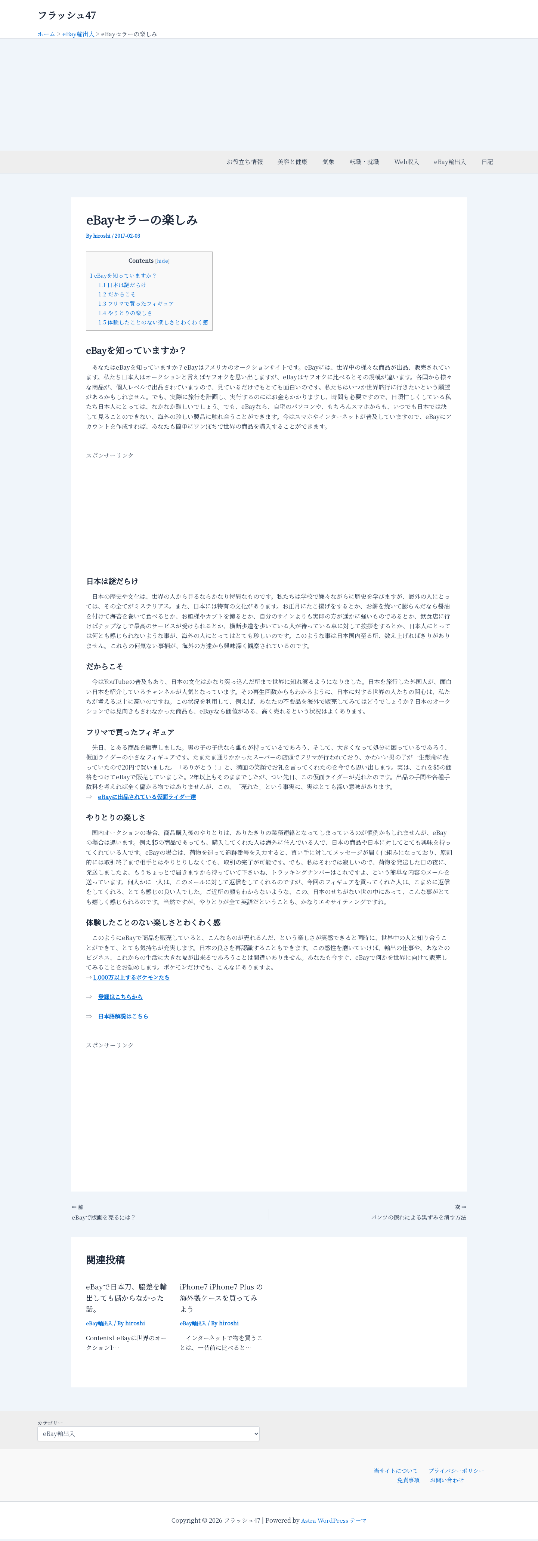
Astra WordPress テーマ (334, 1522)
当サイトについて (395, 1471)
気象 (342, 161)
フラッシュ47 (66, 15)
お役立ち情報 (264, 161)
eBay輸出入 (455, 161)
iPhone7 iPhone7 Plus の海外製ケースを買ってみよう (221, 1298)
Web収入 (414, 161)
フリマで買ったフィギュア (136, 303)
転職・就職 (375, 161)
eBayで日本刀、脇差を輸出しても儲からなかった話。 (128, 1298)
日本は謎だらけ (122, 285)
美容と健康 (309, 161)
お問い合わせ (446, 1481)
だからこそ (117, 294)
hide (162, 260)
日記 (489, 161)
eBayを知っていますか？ (124, 275)
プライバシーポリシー (455, 1471)
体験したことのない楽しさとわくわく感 (154, 322)
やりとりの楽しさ (125, 313)
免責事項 (410, 1481)
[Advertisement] (269, 94)
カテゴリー (50, 1423)
